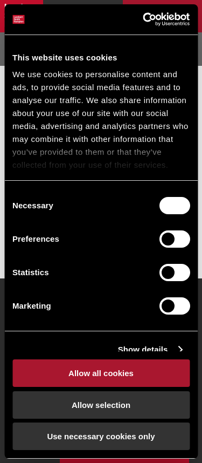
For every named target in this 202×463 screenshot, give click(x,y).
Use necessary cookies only (101, 436)
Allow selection (101, 405)
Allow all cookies (101, 373)
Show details (143, 349)
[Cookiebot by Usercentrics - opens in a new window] (144, 19)
